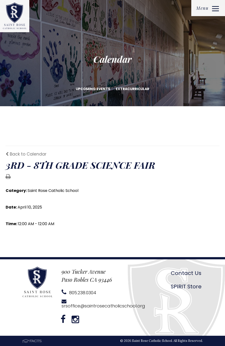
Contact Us (186, 273)
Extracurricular (132, 88)
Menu (207, 8)
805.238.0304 (79, 293)
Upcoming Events (93, 88)
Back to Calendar (26, 154)
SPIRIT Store (186, 286)
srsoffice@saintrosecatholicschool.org (103, 304)
